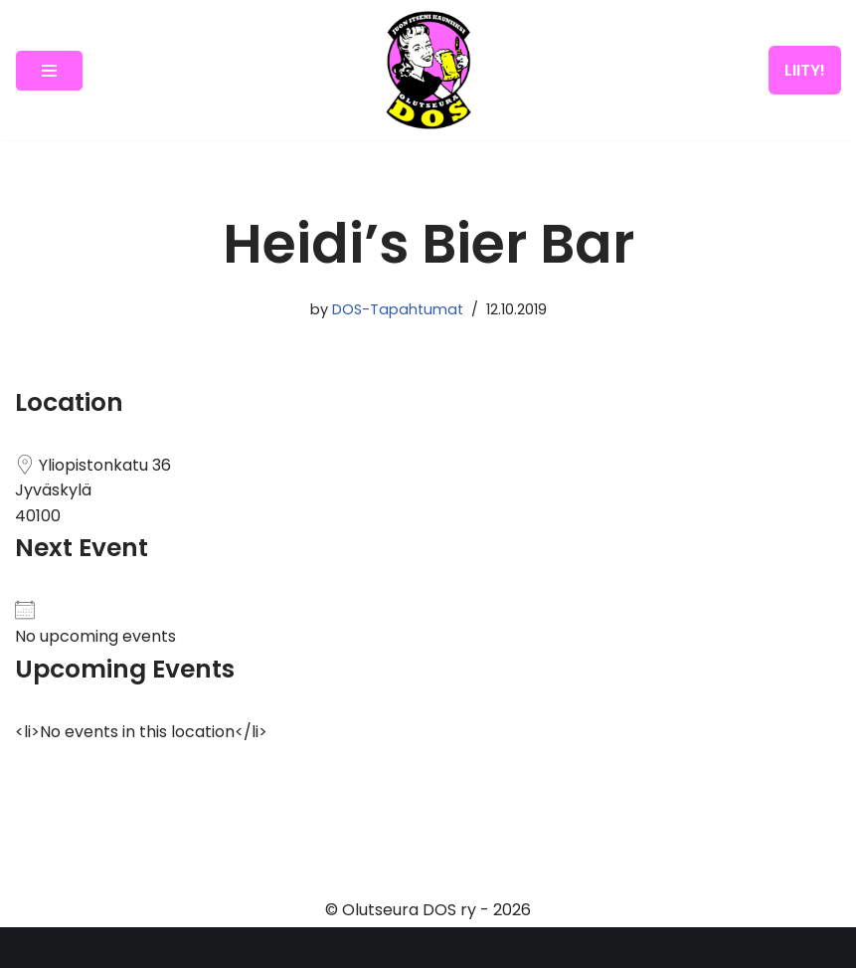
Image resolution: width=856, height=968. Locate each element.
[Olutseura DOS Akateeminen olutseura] (428, 70)
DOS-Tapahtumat (397, 309)
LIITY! (804, 70)
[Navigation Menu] (49, 71)
